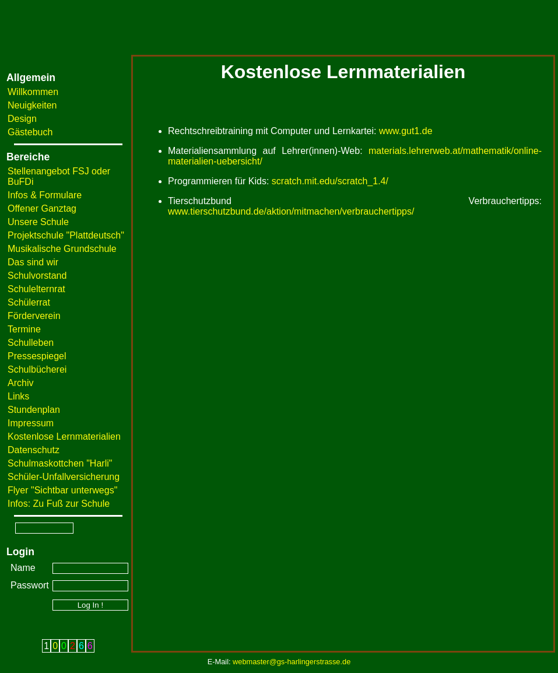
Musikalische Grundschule (62, 249)
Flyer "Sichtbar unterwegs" (62, 490)
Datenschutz (33, 450)
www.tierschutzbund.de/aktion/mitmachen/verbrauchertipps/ (291, 211)
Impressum (31, 423)
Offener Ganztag (42, 208)
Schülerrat (29, 302)
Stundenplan (34, 410)
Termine (24, 329)
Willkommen (33, 92)
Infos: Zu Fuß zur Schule (59, 504)
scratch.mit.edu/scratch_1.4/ (330, 181)
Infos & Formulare (45, 195)
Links (18, 396)
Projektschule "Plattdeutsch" (66, 235)
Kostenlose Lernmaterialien (64, 436)
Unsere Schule (38, 222)
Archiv (20, 383)
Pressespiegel (37, 356)
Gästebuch (30, 132)
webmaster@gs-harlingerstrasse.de (291, 661)
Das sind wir (33, 262)
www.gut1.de (406, 131)
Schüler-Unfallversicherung (64, 477)
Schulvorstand (37, 276)
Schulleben (31, 343)
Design (22, 119)
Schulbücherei (37, 369)
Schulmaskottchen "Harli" (60, 463)
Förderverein (34, 316)
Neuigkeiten (32, 105)
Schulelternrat (36, 289)
